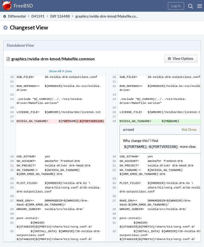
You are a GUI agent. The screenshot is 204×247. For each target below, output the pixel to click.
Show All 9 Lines (60, 71)
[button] (199, 6)
